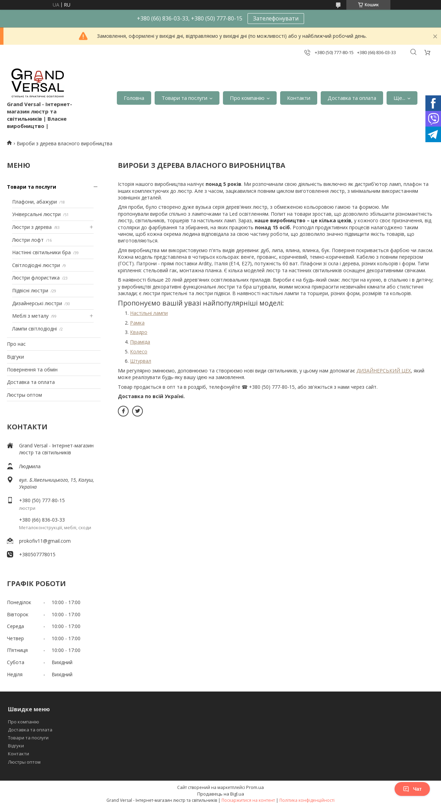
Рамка (137, 322)
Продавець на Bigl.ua (220, 794)
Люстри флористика (36, 277)
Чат (412, 789)
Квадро (138, 332)
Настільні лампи (149, 313)
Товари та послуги (184, 97)
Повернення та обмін (32, 369)
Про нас (16, 344)
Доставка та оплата (352, 97)
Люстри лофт (28, 240)
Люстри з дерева (32, 227)
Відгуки (15, 356)
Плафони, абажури (34, 201)
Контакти (298, 97)
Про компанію (247, 97)
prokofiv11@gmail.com (45, 541)
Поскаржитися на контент (248, 800)
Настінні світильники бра (41, 252)
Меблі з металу (30, 315)
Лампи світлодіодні (34, 328)
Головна (134, 97)
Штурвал (140, 361)
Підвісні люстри (30, 290)
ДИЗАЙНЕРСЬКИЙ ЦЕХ (383, 370)
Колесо (138, 351)
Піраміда (140, 341)
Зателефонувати (276, 18)
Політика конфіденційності (307, 800)
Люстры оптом (24, 395)
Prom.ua (255, 787)
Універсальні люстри (36, 214)
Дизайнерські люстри (37, 303)
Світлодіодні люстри (36, 265)
